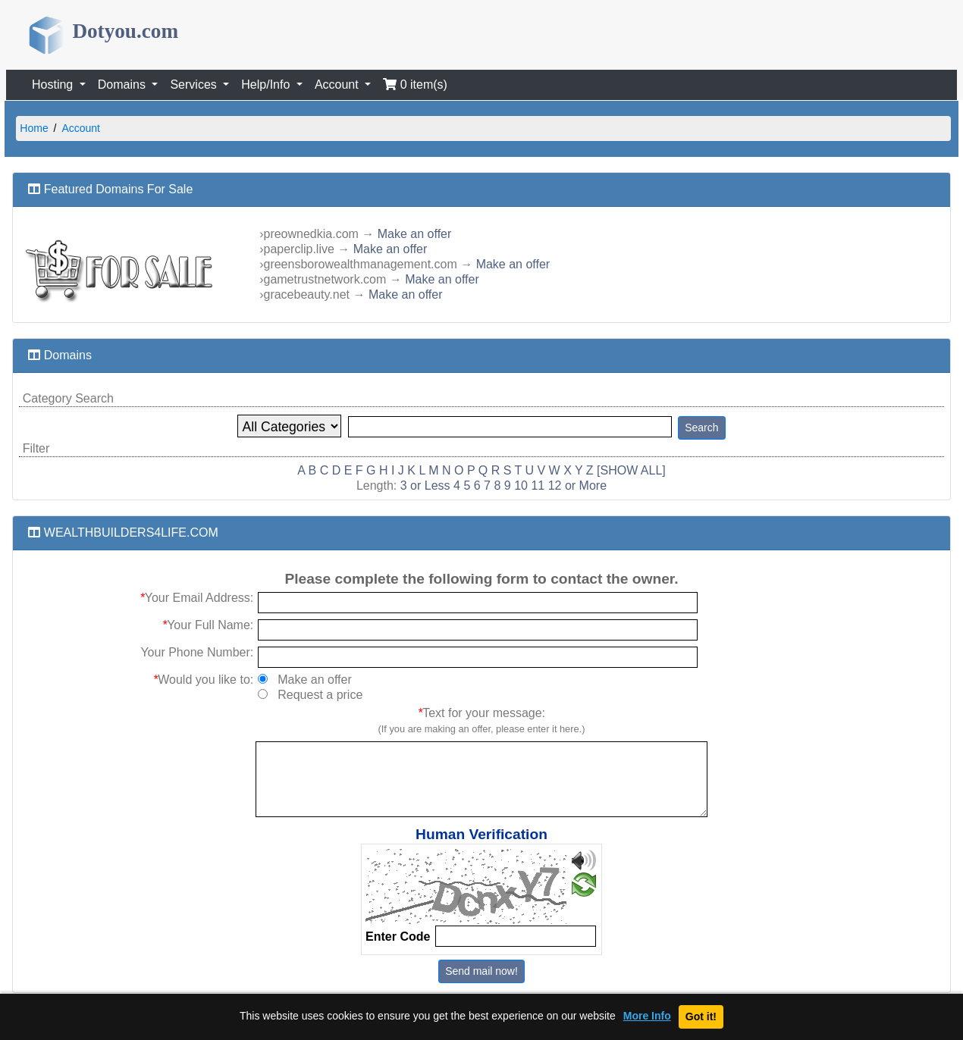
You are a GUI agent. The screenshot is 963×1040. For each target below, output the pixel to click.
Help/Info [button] (267, 84)
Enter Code (397, 936)
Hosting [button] (54, 84)
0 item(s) (415, 84)
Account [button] (338, 84)
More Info (647, 1016)
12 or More (577, 485)
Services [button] (195, 84)
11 (537, 485)
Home (34, 128)
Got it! (701, 1016)
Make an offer (415, 233)
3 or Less (425, 485)
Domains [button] (123, 84)
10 (521, 485)
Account (80, 128)
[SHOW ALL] (631, 470)
